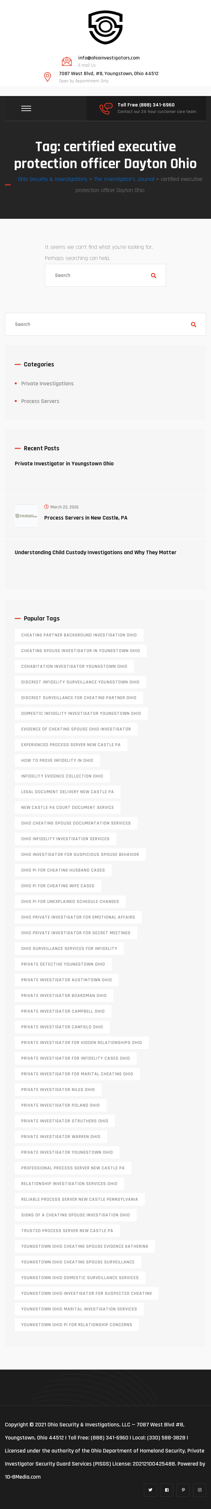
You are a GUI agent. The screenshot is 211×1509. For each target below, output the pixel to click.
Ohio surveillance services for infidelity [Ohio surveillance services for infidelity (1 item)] (69, 949)
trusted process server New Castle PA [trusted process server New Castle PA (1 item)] (67, 1231)
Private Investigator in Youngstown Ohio (64, 463)
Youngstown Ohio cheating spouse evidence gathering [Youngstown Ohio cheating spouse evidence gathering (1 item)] (84, 1246)
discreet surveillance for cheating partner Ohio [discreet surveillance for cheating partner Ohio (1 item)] (79, 698)
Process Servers (40, 401)
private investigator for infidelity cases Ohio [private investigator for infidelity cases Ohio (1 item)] (75, 1058)
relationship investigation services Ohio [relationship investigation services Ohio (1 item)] (69, 1184)
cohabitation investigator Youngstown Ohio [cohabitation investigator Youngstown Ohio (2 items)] (74, 666)
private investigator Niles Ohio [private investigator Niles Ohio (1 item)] (58, 1090)
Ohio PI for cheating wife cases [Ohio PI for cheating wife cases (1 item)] (58, 886)
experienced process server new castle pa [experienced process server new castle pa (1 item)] (71, 745)
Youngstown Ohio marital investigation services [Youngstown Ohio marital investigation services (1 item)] (79, 1309)
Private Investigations (47, 383)
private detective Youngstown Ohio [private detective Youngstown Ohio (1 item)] (63, 964)
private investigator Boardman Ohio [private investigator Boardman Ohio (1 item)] (64, 996)
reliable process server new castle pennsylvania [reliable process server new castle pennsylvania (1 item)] (79, 1199)
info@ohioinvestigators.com (109, 58)
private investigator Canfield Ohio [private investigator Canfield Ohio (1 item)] (62, 1027)
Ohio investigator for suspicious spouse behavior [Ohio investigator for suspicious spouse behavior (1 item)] (80, 855)
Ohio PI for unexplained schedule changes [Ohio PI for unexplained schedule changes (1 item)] (70, 902)
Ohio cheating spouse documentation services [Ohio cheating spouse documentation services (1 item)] (76, 823)
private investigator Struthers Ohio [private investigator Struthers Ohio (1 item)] (64, 1121)
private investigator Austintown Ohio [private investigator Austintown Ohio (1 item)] (66, 980)
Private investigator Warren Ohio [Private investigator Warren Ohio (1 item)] (61, 1137)
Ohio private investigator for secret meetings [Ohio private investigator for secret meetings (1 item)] (76, 933)
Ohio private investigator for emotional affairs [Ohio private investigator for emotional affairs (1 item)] (78, 917)
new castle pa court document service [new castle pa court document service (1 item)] (67, 808)
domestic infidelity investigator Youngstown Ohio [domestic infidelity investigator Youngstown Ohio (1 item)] (81, 713)
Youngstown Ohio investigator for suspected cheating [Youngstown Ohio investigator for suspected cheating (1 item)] (86, 1293)
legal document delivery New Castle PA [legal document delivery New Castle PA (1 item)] (67, 792)
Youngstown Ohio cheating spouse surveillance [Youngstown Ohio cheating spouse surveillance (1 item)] (78, 1262)
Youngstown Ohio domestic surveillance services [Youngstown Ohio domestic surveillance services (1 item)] (80, 1278)
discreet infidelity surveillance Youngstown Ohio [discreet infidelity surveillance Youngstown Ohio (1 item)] (80, 682)
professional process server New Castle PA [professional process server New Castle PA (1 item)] (73, 1168)
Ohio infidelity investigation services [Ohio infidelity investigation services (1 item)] (65, 839)
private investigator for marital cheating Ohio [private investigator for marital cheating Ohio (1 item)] (77, 1074)
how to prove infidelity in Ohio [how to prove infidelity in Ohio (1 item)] (57, 760)
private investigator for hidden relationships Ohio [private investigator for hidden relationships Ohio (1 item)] (81, 1043)
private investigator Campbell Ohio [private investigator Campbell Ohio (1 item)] (63, 1011)
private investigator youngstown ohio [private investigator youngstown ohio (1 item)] (67, 1152)
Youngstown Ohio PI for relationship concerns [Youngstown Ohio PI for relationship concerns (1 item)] (76, 1325)
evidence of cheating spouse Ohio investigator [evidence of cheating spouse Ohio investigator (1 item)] (76, 729)
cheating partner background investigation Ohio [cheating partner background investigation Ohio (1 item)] (79, 635)
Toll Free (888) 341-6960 (146, 105)
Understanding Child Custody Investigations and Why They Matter (96, 552)
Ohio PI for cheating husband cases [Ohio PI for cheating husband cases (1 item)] (63, 870)
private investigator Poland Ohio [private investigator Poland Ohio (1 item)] (60, 1105)
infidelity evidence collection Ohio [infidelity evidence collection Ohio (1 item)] (62, 776)
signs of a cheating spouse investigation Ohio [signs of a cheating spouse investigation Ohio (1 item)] (75, 1215)
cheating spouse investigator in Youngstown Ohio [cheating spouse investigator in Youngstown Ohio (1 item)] (80, 651)
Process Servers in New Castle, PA (85, 518)
